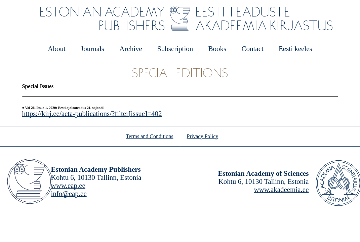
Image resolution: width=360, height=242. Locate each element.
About (57, 49)
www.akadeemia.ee (281, 190)
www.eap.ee (68, 186)
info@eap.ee (69, 194)
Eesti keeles (295, 49)
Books (217, 49)
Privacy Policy (202, 136)
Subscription (175, 49)
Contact (252, 49)
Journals (92, 49)
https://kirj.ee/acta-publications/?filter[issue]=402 (92, 114)
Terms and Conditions (149, 136)
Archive (130, 49)
